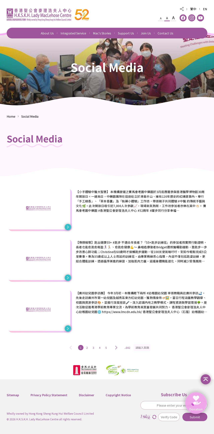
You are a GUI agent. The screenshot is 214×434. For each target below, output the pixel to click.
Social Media (29, 116)
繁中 (193, 9)
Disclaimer (86, 394)
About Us (47, 33)
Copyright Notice (118, 394)
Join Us (146, 33)
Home (11, 116)
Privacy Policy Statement (48, 394)
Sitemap (13, 394)
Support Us (126, 33)
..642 (127, 347)
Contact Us (165, 33)
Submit (195, 416)
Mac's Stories (102, 33)
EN (205, 9)
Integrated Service (73, 33)
